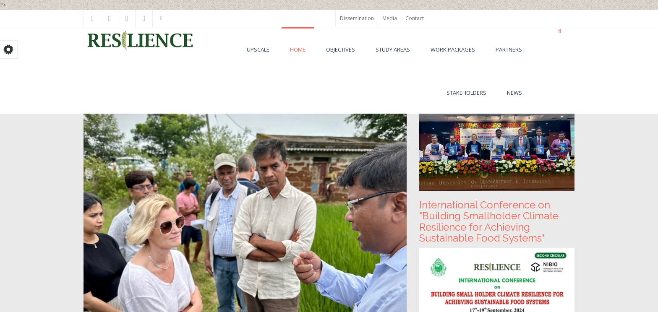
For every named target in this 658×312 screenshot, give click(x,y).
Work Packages (453, 49)
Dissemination (357, 18)
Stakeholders (466, 92)
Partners (509, 49)
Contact (414, 18)
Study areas (393, 49)
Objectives (340, 49)
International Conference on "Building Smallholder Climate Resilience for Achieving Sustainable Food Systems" (489, 221)
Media (389, 18)
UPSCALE (258, 49)
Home (298, 49)
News (514, 92)
